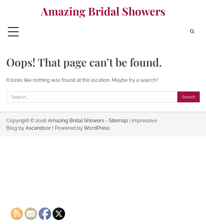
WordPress (97, 128)
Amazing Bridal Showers (103, 11)
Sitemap (118, 121)
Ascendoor (38, 128)
